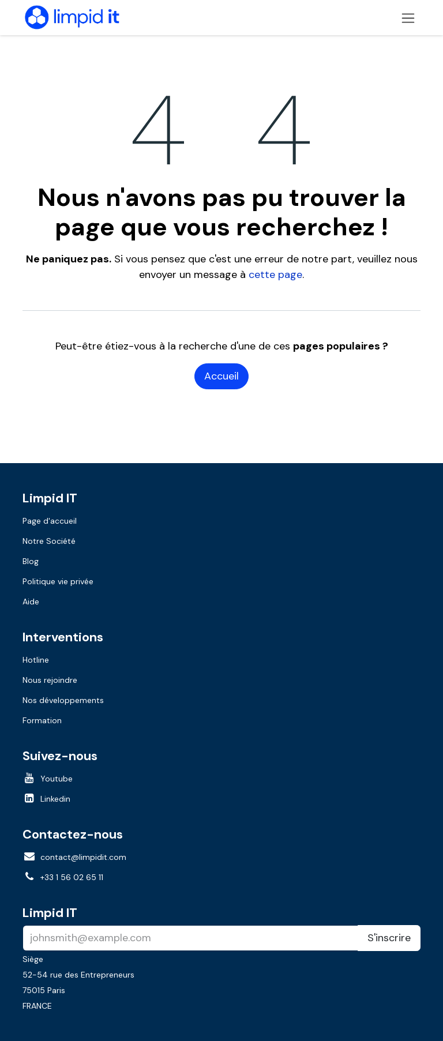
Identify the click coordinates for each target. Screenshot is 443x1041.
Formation (42, 720)
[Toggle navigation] (408, 18)
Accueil (221, 376)
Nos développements (63, 700)
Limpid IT (49, 912)
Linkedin (55, 799)
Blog (30, 561)
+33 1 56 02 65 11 (71, 877)
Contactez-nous (72, 834)
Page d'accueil (49, 521)
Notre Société (49, 541)
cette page (275, 274)
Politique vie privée (57, 581)
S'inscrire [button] (389, 938)
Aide (30, 601)
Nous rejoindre (49, 680)
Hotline (35, 660)
